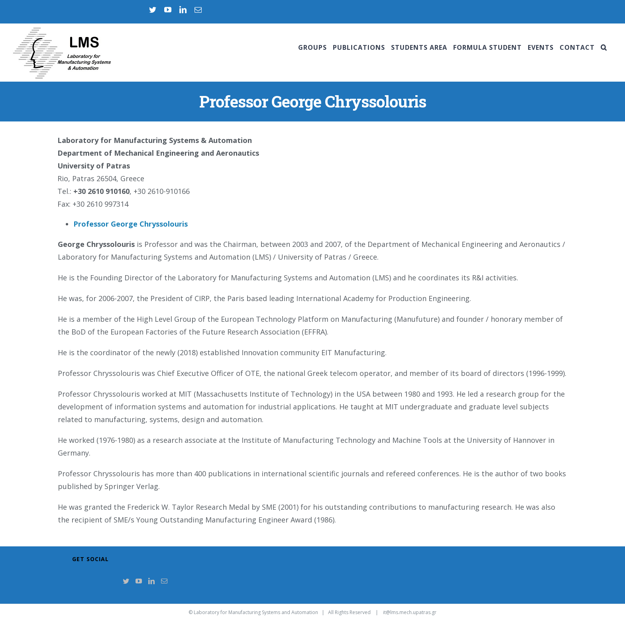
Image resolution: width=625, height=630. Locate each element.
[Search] (604, 47)
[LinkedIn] (151, 581)
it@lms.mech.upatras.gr (409, 612)
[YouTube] (139, 581)
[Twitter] (126, 581)
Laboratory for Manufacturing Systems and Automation (256, 612)
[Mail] (164, 581)
